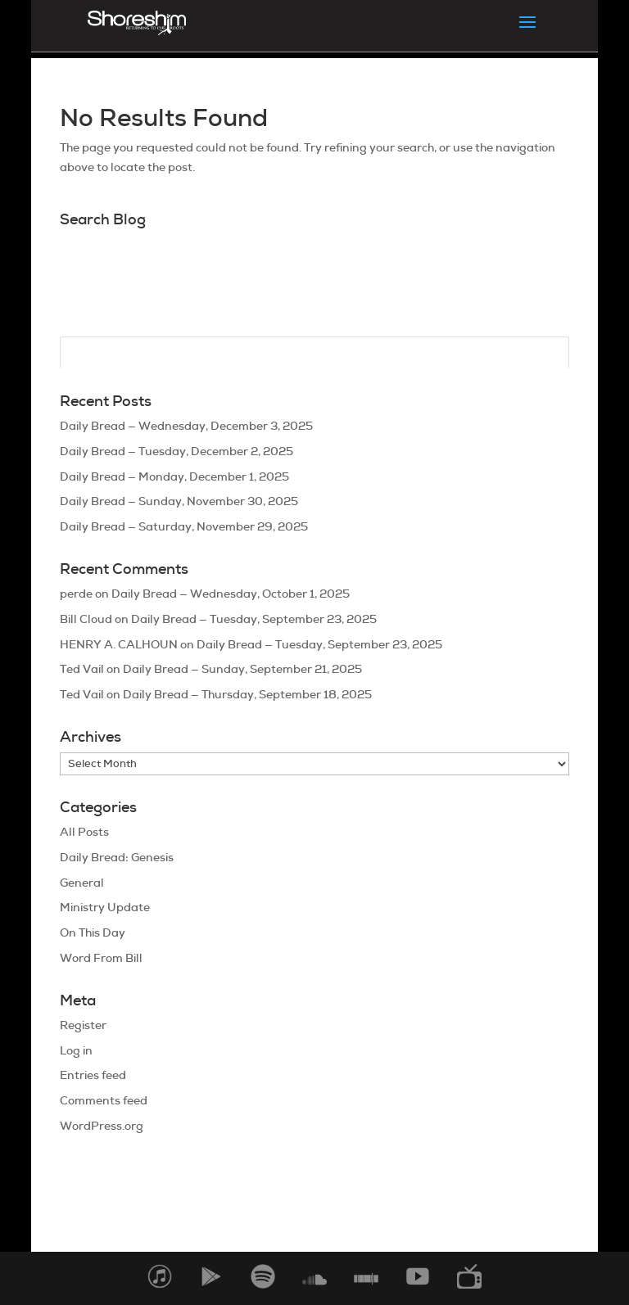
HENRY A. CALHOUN (119, 644)
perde (76, 593)
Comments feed (103, 1100)
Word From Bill (101, 958)
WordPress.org (101, 1125)
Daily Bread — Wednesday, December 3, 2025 (186, 425)
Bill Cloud (86, 619)
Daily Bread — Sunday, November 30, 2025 (179, 501)
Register (83, 1025)
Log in (76, 1050)
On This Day (92, 932)
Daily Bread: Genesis (117, 857)
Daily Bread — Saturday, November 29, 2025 (184, 526)
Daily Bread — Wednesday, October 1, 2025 (230, 593)
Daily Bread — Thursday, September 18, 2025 (247, 694)
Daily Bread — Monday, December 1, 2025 (174, 476)
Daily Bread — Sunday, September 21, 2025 (242, 669)
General (82, 882)
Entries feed (93, 1075)
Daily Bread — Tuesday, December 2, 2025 (176, 451)
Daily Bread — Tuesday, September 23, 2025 (254, 619)
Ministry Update (105, 907)
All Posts (84, 831)
